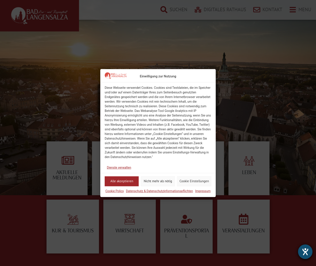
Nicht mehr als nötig (158, 181)
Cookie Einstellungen (194, 181)
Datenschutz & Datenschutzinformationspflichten (159, 191)
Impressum (202, 191)
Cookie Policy (114, 191)
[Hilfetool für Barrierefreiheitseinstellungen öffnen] (305, 251)
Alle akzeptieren (121, 181)
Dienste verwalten (119, 167)
